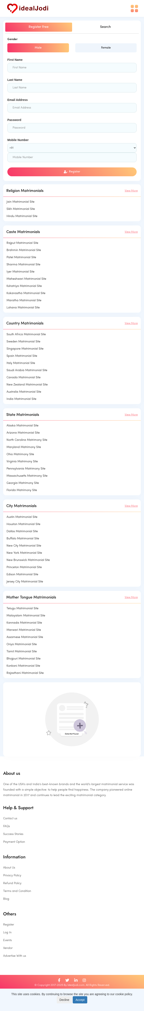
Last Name (14, 79)
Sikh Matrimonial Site (21, 209)
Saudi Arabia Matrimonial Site (27, 370)
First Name (14, 59)
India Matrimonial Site (21, 399)
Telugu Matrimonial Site (22, 608)
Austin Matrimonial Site (22, 517)
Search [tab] (105, 27)
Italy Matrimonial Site (21, 363)
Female (106, 47)
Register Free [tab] (39, 27)
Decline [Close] (64, 1000)
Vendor (8, 948)
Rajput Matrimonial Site (22, 243)
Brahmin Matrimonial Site (24, 250)
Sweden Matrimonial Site (23, 341)
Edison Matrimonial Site (22, 574)
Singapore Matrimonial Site (25, 348)
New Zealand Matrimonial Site (27, 384)
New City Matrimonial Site (24, 545)
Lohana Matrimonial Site (23, 307)
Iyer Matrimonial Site (20, 271)
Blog (6, 899)
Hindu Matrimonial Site (22, 216)
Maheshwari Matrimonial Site (26, 279)
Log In (7, 932)
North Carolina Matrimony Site (27, 440)
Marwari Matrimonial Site (24, 630)
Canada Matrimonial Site (24, 377)
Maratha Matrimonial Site (24, 300)
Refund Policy (12, 883)
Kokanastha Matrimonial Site (26, 293)
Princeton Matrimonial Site (24, 567)
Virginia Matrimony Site (22, 461)
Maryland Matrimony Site (24, 447)
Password (14, 120)
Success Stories (13, 834)
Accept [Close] (80, 1000)
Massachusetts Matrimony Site (27, 476)
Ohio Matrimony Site (20, 454)
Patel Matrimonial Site (21, 257)
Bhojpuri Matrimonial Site (24, 658)
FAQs (6, 826)
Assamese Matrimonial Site (25, 637)
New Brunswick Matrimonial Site (28, 560)
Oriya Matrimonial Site (22, 644)
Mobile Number (18, 140)
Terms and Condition (17, 891)
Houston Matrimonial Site (23, 524)
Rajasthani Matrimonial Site (25, 673)
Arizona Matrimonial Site (23, 432)
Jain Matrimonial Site (20, 202)
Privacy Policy (12, 875)
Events (7, 940)
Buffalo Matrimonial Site (23, 538)
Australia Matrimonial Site (24, 392)
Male (38, 47)
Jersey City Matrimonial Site (25, 581)
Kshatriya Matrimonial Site (24, 286)
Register (72, 171)
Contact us (10, 818)
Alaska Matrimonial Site (22, 425)
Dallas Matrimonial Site (22, 531)
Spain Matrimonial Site (22, 356)
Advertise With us (14, 956)
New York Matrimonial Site (24, 553)
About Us (9, 867)
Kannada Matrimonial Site (24, 622)
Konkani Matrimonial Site (23, 666)
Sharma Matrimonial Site (23, 264)
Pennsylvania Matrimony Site (26, 468)
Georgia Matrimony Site (23, 483)
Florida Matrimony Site (22, 490)
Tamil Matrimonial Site (22, 651)
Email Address (17, 100)
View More (131, 190)
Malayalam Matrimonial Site (26, 615)
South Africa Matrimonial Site (26, 334)
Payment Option (14, 842)
